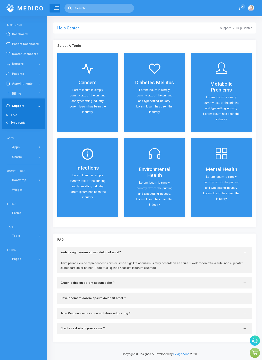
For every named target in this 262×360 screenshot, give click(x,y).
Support (225, 28)
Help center (19, 122)
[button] (240, 8)
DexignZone (181, 354)
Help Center (244, 28)
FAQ (14, 115)
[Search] (103, 8)
